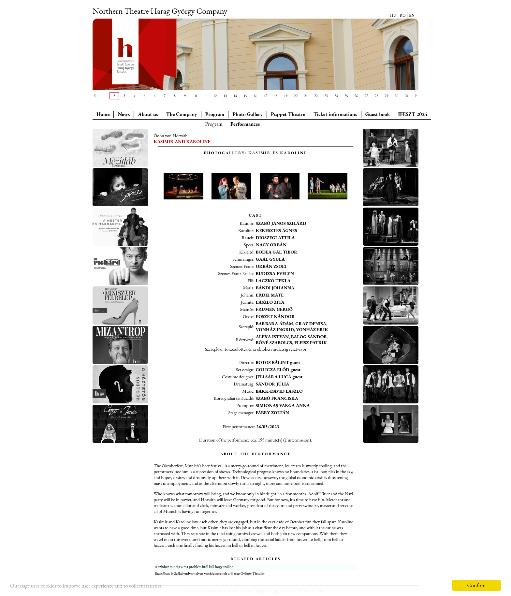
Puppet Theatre (288, 114)
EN (412, 15)
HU (393, 15)
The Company (181, 114)
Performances (245, 124)
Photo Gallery (247, 114)
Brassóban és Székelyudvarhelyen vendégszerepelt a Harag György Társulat (210, 573)
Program (215, 114)
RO (403, 15)
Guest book (377, 114)
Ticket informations (335, 114)
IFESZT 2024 (412, 114)
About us (148, 114)
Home (103, 114)
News (124, 114)
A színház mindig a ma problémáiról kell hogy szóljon (194, 566)
